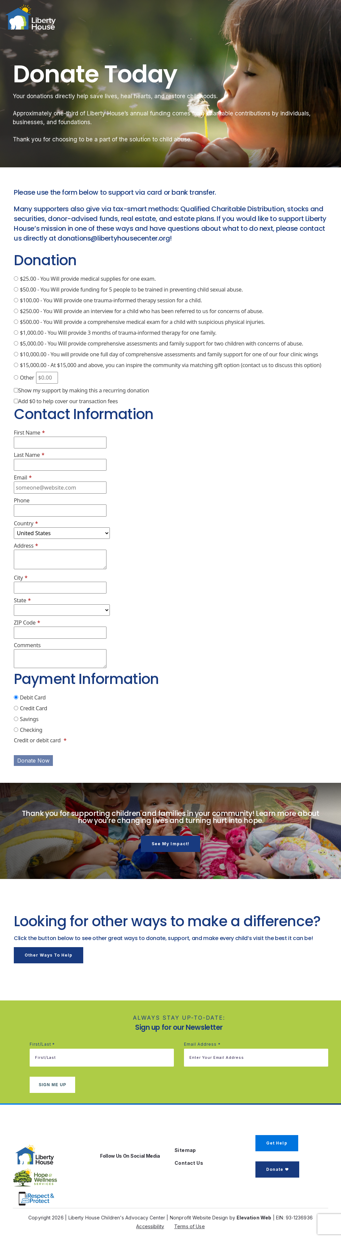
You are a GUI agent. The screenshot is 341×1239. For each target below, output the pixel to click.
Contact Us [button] (189, 1163)
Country (26, 523)
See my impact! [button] (170, 843)
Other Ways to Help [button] (48, 955)
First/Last (42, 1044)
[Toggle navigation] (318, 19)
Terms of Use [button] (189, 1226)
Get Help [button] (276, 1143)
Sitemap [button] (185, 1150)
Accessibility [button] (150, 1226)
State (22, 600)
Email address (202, 1044)
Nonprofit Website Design (199, 1217)
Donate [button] (274, 1169)
